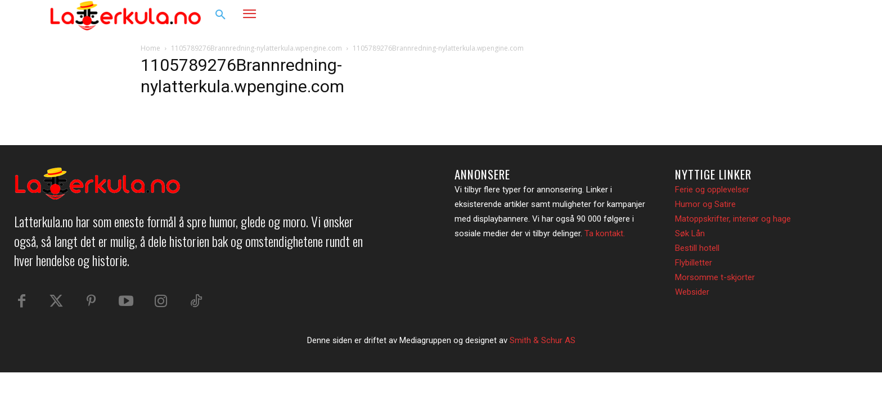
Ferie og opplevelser (712, 189)
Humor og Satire (705, 204)
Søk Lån (690, 233)
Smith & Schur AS (542, 340)
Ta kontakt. (604, 233)
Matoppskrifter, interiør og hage (733, 219)
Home (150, 48)
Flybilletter (693, 263)
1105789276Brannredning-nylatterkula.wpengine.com (256, 48)
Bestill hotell (697, 248)
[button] (220, 15)
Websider (692, 292)
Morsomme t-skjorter (715, 277)
